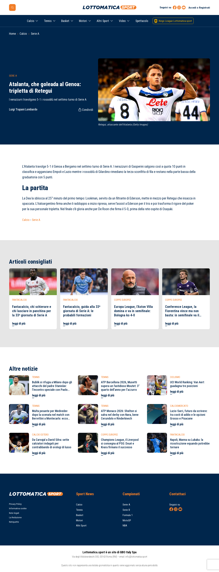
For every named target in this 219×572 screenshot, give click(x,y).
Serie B (126, 509)
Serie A (35, 33)
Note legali (14, 513)
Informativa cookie (18, 508)
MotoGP (127, 520)
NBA (125, 525)
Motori (83, 21)
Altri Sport (103, 21)
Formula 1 (128, 515)
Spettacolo (141, 21)
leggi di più (18, 323)
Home (12, 33)
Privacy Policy (15, 504)
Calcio (30, 21)
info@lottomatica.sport (136, 556)
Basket (65, 21)
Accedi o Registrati (199, 7)
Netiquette (14, 522)
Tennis (48, 21)
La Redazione (15, 517)
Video (122, 21)
